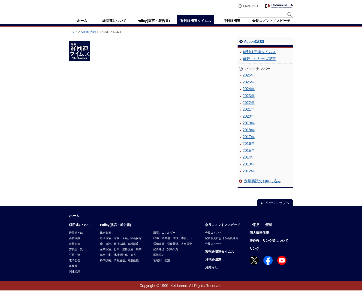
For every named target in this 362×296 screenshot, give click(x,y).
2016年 (249, 149)
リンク (254, 254)
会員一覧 (74, 260)
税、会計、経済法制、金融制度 (119, 249)
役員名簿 (74, 249)
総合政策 (105, 238)
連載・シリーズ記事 (259, 64)
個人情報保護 (259, 238)
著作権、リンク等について (269, 246)
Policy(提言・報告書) (115, 230)
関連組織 (74, 277)
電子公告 (74, 266)
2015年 (249, 156)
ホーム (74, 221)
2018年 (249, 135)
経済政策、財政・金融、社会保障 (121, 243)
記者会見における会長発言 (221, 243)
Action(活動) (88, 37)
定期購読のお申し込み (262, 187)
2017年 (249, 142)
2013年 (249, 170)
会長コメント (213, 238)
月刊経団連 (213, 265)
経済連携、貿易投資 (165, 254)
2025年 (249, 88)
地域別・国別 (161, 266)
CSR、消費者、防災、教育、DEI (173, 243)
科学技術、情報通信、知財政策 (119, 266)
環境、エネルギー (164, 238)
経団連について (80, 230)
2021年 (249, 115)
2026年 (249, 81)
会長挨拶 (74, 243)
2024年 (249, 94)
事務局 (73, 271)
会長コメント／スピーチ (223, 230)
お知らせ (211, 273)
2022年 (249, 108)
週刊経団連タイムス (259, 57)
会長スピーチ (213, 249)
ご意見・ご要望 (261, 230)
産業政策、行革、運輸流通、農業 (121, 254)
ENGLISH (250, 6)
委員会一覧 (76, 254)
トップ (73, 37)
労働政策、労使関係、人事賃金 (172, 249)
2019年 (249, 129)
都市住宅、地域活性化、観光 (118, 260)
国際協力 (158, 260)
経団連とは (76, 238)
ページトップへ (277, 208)
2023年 (249, 101)
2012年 (249, 177)
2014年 (249, 163)
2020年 (249, 122)
